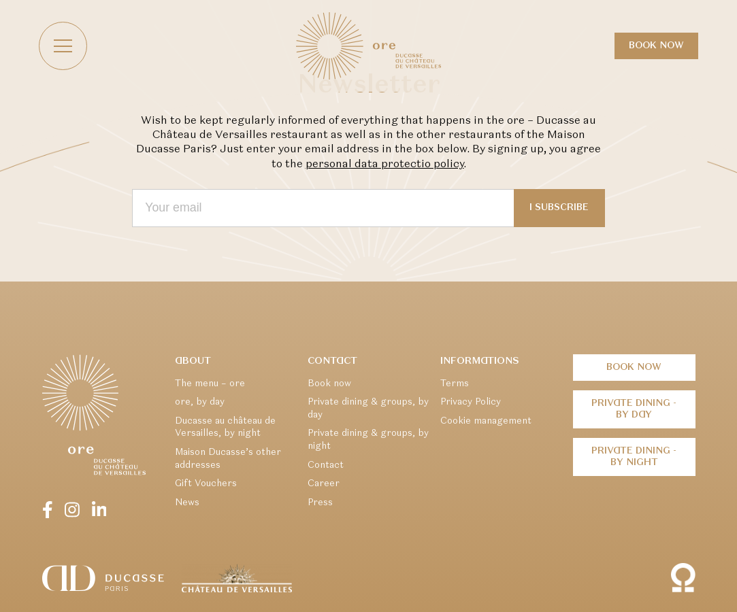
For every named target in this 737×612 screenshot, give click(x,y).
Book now (657, 46)
